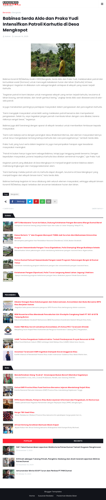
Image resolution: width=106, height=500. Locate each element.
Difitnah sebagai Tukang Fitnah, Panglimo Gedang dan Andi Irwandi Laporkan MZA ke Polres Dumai (58, 460)
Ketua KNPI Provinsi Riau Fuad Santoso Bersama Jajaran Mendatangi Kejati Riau (52, 387)
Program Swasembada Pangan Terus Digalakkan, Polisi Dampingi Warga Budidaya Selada (57, 247)
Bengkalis (16, 12)
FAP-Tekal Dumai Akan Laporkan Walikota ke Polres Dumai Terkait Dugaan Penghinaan (58, 447)
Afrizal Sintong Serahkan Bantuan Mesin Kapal (36, 425)
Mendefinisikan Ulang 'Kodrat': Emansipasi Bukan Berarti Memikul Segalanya (51, 375)
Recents (78, 441)
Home (32, 495)
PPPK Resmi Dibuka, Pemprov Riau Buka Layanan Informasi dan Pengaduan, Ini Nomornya (56, 400)
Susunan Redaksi (45, 495)
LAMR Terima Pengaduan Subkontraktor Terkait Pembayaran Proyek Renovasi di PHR (54, 339)
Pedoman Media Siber (67, 495)
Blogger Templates (53, 491)
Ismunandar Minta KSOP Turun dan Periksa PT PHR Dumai (44, 471)
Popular (28, 441)
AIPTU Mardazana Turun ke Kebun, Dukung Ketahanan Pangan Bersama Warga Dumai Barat (58, 222)
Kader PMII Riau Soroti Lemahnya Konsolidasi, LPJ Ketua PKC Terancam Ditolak (51, 327)
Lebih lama (97, 208)
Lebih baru (9, 208)
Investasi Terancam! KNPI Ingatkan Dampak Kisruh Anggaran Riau (45, 352)
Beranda (7, 12)
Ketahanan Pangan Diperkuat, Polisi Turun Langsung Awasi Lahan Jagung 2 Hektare (53, 272)
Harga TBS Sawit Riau (24, 412)
